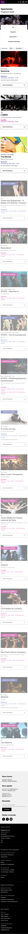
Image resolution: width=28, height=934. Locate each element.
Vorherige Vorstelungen (14, 41)
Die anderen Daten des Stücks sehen (10, 80)
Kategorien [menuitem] (14, 32)
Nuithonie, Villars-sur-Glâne (9, 781)
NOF (2, 842)
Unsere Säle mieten (5, 918)
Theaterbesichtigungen (6, 927)
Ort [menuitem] (14, 27)
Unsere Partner (4, 920)
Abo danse (20, 48)
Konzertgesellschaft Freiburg (7, 836)
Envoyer (6, 809)
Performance (3, 154)
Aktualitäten (3, 925)
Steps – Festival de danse (6, 289)
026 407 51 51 (6, 796)
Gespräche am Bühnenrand (7, 899)
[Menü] (26, 1)
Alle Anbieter (4, 834)
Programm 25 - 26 (5, 830)
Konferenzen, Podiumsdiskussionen (9, 901)
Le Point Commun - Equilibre (7, 869)
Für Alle (5, 245)
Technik (2, 877)
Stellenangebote (4, 916)
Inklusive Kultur (4, 892)
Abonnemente (4, 856)
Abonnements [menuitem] (14, 36)
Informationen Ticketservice (7, 854)
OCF (2, 840)
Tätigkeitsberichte (5, 929)
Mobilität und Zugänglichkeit (7, 864)
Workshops (3, 897)
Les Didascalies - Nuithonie (7, 872)
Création (12, 154)
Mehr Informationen (8, 85)
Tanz (12, 48)
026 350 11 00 (11, 790)
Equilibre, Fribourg (7, 779)
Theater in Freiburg (5, 838)
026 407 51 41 (14, 789)
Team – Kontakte (5, 914)
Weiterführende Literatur (6, 890)
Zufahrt (2, 862)
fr (20, 1)
